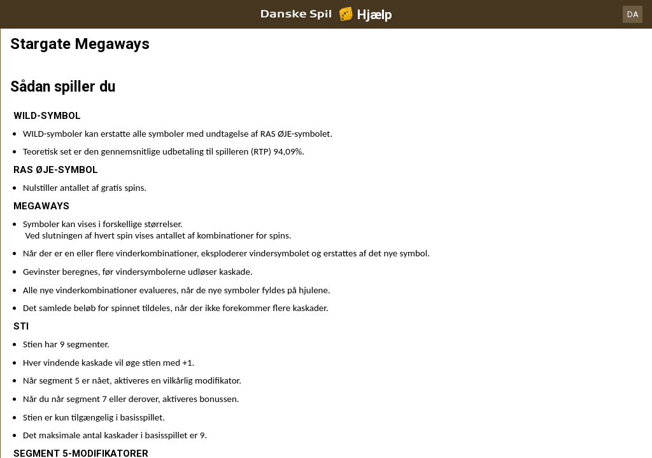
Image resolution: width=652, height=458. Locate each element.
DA (633, 14)
